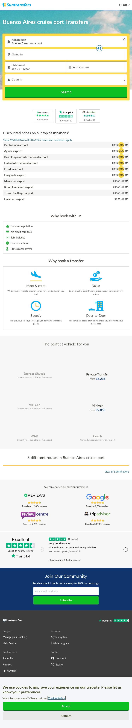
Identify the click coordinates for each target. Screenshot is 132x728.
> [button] (124, 39)
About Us (8, 658)
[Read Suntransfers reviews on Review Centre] (35, 515)
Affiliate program (60, 643)
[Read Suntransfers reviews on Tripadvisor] (98, 515)
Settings (66, 715)
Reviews (7, 664)
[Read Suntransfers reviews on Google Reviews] (98, 497)
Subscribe (66, 600)
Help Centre (9, 643)
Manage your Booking (15, 637)
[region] (66, 702)
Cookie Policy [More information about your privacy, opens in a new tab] (56, 698)
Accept (66, 706)
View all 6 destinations (117, 471)
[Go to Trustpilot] (114, 621)
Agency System (59, 637)
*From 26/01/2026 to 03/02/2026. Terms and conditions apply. (37, 140)
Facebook (58, 658)
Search (66, 92)
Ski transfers (9, 670)
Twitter (57, 664)
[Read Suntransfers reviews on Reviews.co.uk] (35, 497)
